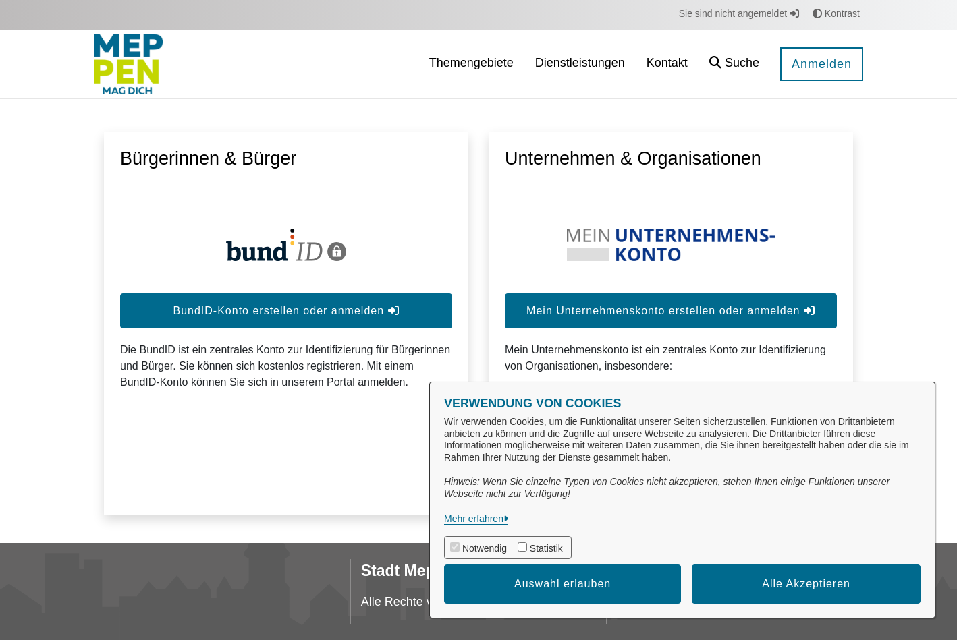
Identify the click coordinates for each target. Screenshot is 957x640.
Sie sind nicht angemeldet (739, 13)
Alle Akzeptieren (806, 583)
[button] (734, 64)
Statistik (546, 548)
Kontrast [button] (836, 13)
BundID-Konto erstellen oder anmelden (286, 310)
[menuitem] (471, 64)
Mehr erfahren (473, 518)
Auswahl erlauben (562, 583)
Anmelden (822, 64)
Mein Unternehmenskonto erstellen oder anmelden (670, 310)
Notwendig (484, 548)
